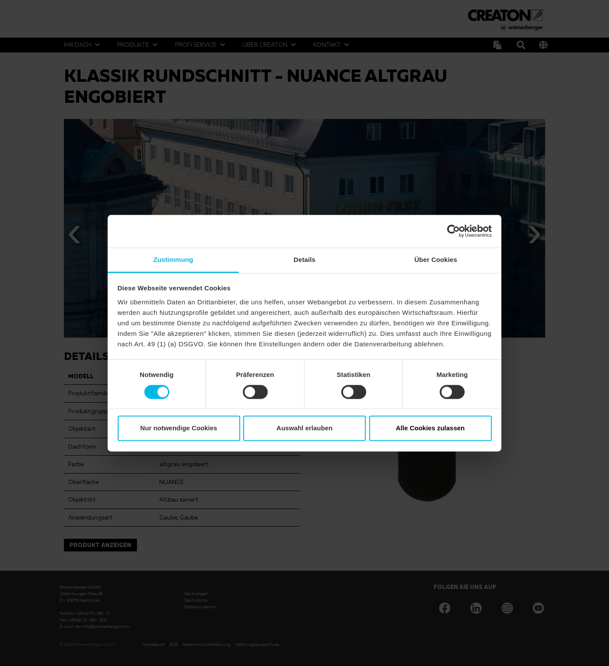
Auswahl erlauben (304, 428)
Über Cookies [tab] (435, 259)
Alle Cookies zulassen (430, 428)
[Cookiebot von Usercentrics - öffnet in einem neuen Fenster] (453, 230)
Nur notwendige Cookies (178, 428)
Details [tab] (304, 259)
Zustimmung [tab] (173, 259)
